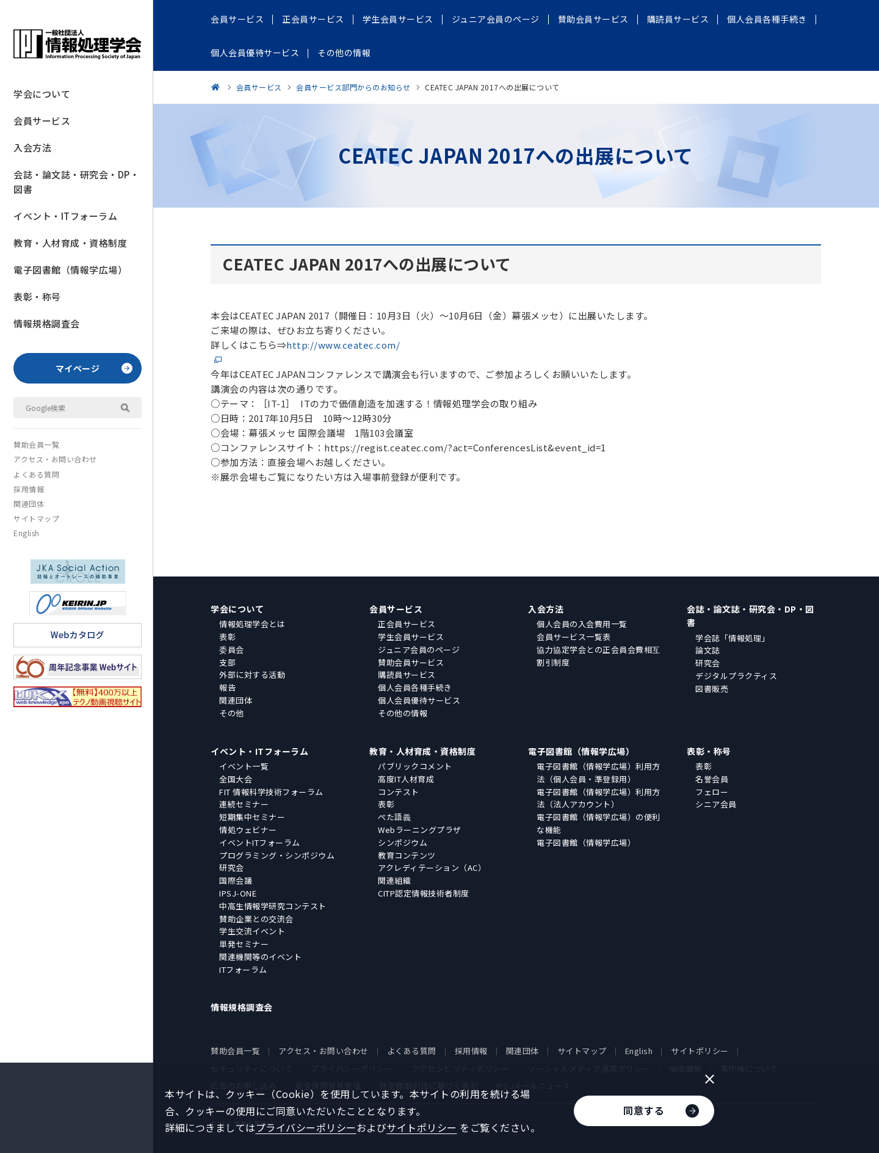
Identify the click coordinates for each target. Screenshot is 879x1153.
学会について (41, 93)
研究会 (707, 663)
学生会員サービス (411, 636)
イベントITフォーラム (259, 842)
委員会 (231, 649)
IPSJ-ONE (237, 893)
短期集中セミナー (252, 817)
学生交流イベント (252, 931)
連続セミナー (244, 804)
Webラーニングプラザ (419, 829)
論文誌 (707, 650)
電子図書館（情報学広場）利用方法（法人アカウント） (598, 798)
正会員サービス (407, 624)
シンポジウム (402, 842)
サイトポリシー (700, 1051)
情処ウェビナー (248, 829)
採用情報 (28, 489)
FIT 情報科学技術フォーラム (271, 792)
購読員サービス (407, 674)
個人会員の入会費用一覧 (582, 624)
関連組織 (394, 880)
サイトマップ (36, 518)
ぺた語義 (394, 817)
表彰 (227, 636)
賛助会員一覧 (36, 444)
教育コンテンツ (407, 855)
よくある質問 (36, 474)
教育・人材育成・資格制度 (70, 242)
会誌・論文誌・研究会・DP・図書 (76, 181)
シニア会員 (716, 804)
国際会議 (235, 880)
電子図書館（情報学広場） (70, 269)
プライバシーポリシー (306, 1127)
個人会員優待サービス (419, 700)
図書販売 (711, 688)
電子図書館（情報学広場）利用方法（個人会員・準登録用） (598, 772)
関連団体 (28, 503)
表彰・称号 (37, 296)
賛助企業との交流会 (256, 919)
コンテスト (398, 792)
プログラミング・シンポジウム (277, 855)
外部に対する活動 (252, 674)
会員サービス (41, 120)
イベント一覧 (244, 766)
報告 (227, 687)
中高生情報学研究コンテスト (273, 906)
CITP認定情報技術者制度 (423, 893)
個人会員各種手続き (415, 687)
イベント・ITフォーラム (65, 215)
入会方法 (32, 147)
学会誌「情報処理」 (732, 638)
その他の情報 (402, 713)
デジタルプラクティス (736, 676)
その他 (231, 713)
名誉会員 (711, 779)
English (26, 533)
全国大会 (235, 779)
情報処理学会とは (252, 624)
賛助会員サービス (411, 662)
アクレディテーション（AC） (432, 867)
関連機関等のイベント (260, 956)
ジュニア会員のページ (419, 649)
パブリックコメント (415, 766)
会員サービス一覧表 (574, 636)
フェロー (711, 792)
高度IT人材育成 (406, 779)
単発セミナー (244, 944)
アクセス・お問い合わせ (55, 459)
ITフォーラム (243, 969)
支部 (227, 662)
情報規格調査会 (46, 323)
